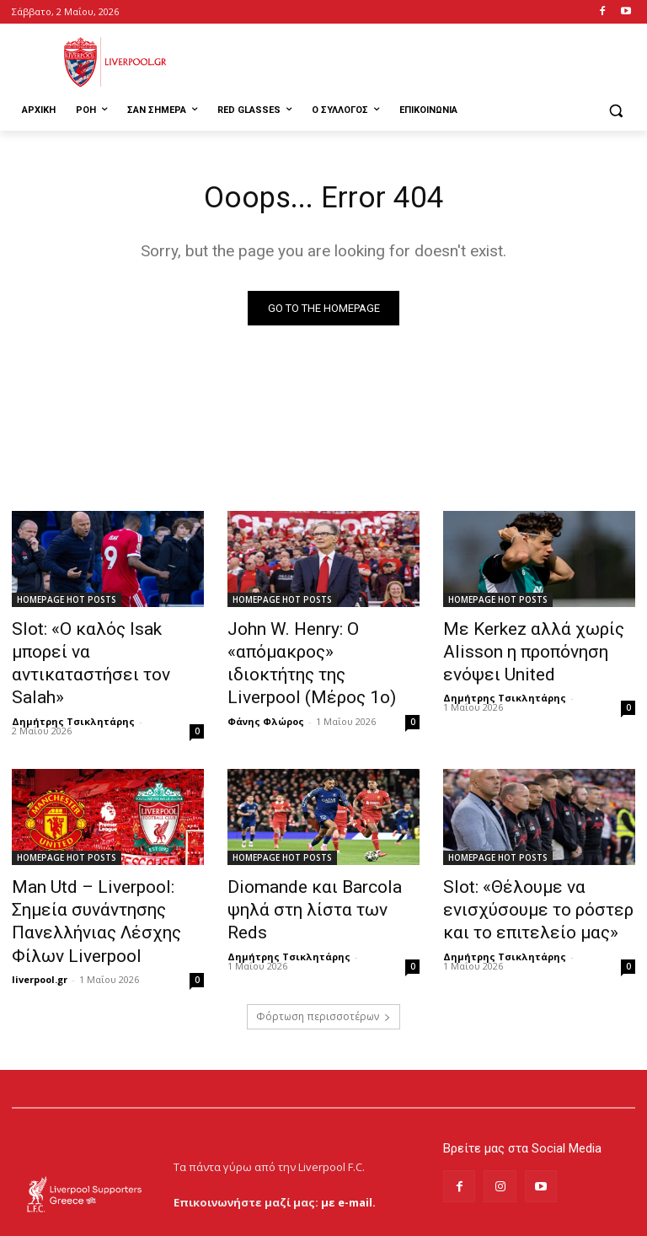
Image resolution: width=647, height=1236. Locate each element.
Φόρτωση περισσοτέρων (323, 957)
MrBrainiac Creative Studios (156, 1218)
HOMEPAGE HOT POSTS (66, 603)
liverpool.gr (39, 911)
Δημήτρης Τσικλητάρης (73, 670)
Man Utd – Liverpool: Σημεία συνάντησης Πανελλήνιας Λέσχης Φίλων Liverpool (101, 871)
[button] (615, 111)
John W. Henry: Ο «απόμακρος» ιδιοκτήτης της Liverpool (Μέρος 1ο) (321, 649)
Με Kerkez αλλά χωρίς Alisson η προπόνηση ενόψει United (535, 649)
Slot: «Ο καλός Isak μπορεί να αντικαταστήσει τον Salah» (106, 640)
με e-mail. (348, 1142)
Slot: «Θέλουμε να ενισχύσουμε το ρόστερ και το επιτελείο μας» (533, 871)
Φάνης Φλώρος (265, 688)
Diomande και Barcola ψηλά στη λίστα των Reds (316, 861)
